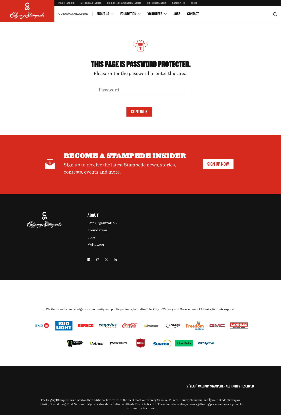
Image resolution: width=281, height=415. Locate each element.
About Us (103, 14)
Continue (139, 111)
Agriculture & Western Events (124, 3)
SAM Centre (178, 3)
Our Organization (157, 3)
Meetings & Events (91, 3)
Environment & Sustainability (76, 10)
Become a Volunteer (69, 9)
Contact (193, 14)
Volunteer (154, 14)
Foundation (128, 14)
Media (194, 3)
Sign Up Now (218, 164)
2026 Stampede (66, 3)
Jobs (177, 14)
